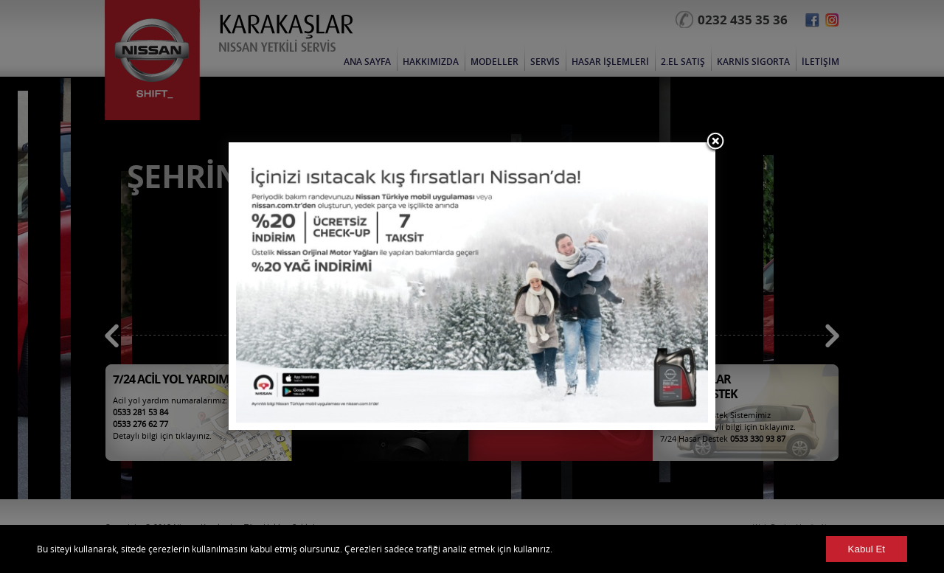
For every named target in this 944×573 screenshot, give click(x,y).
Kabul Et (866, 549)
